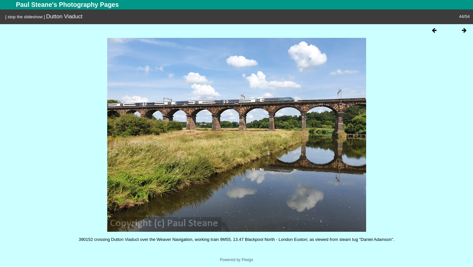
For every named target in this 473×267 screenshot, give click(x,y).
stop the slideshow (25, 16)
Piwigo (247, 260)
